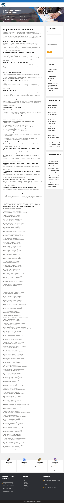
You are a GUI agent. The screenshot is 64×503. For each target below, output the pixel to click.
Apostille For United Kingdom (53, 137)
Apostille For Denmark (52, 109)
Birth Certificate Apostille (53, 81)
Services (33, 4)
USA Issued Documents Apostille (54, 142)
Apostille (45, 4)
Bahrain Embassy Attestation (53, 168)
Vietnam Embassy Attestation (54, 175)
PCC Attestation (51, 92)
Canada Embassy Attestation (53, 170)
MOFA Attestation (51, 67)
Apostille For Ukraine (52, 135)
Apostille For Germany (52, 110)
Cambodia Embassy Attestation (54, 172)
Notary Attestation (51, 80)
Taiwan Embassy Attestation (53, 179)
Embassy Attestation (52, 186)
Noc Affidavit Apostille (52, 76)
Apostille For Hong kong (52, 114)
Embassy (50, 4)
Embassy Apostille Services (53, 147)
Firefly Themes (38, 501)
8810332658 (5, 1)
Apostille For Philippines (52, 125)
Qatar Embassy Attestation (53, 161)
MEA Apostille (50, 71)
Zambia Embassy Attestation (53, 182)
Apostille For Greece (52, 112)
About (23, 4)
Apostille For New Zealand (53, 121)
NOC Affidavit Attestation (53, 74)
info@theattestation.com (14, 1)
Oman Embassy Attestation (53, 166)
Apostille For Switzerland (52, 133)
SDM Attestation (51, 93)
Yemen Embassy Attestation (53, 184)
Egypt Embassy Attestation (53, 165)
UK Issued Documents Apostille (54, 144)
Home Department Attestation (54, 66)
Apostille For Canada (52, 107)
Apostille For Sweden (52, 132)
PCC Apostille (50, 90)
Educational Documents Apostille (54, 88)
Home (25, 480)
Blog (24, 488)
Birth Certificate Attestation (53, 83)
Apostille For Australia (52, 103)
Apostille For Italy (51, 116)
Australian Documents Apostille (54, 146)
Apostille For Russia (51, 128)
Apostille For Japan (51, 117)
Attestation (27, 4)
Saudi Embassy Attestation (53, 163)
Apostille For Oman (51, 123)
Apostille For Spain (51, 130)
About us (25, 482)
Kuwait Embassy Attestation (53, 159)
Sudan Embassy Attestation (53, 180)
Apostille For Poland (51, 126)
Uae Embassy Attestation (53, 158)
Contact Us (26, 486)
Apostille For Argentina (52, 105)
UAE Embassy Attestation (8, 482)
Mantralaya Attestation (52, 69)
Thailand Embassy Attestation (53, 177)
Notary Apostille (51, 78)
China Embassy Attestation (53, 173)
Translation (39, 4)
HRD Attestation (56, 4)
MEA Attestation (51, 73)
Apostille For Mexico (51, 119)
